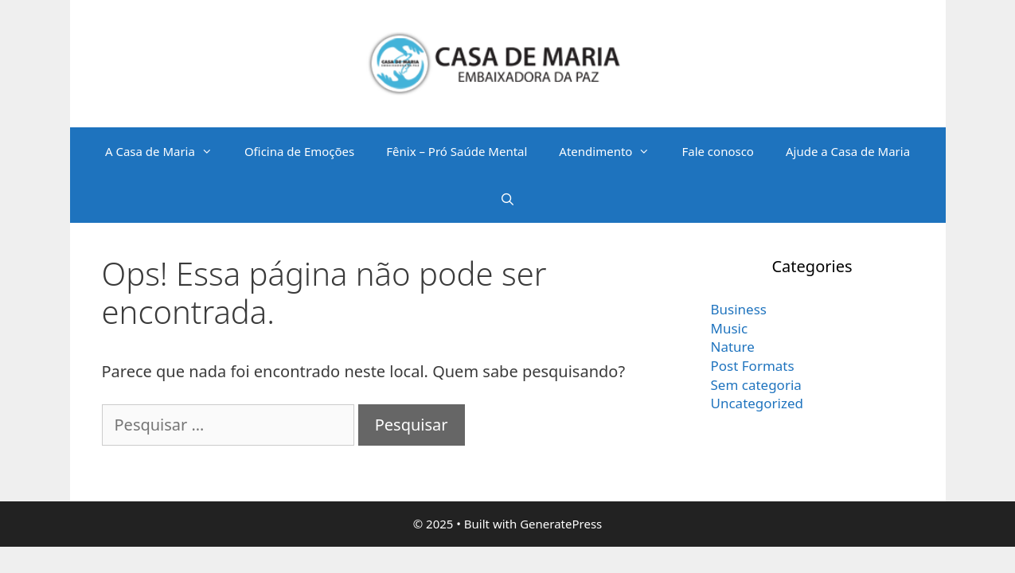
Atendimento (612, 151)
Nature (733, 346)
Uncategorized (757, 403)
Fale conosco (717, 151)
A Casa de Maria (166, 151)
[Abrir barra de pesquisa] (507, 199)
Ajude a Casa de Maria (848, 151)
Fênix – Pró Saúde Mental (456, 151)
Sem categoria (756, 385)
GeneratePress (561, 524)
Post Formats (752, 366)
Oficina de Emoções (299, 151)
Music (729, 328)
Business (739, 309)
